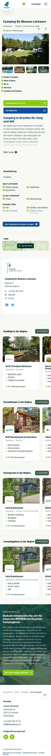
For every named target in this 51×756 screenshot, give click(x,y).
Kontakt (41, 753)
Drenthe (19, 440)
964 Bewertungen (17, 457)
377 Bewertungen (16, 31)
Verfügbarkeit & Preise (25, 103)
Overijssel (20, 370)
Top (44, 694)
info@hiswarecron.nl (12, 724)
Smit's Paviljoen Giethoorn (18, 366)
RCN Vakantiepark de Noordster (21, 437)
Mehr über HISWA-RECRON (18, 673)
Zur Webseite (25, 110)
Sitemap (6, 754)
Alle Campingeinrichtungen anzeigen (21, 224)
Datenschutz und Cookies (12, 753)
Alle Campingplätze (37, 692)
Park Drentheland (14, 508)
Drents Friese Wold (30, 511)
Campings (40, 4)
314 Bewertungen (17, 526)
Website (11, 295)
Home (17, 692)
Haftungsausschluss (30, 753)
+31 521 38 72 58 (15, 291)
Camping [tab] (7, 177)
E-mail (11, 298)
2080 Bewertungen (18, 386)
